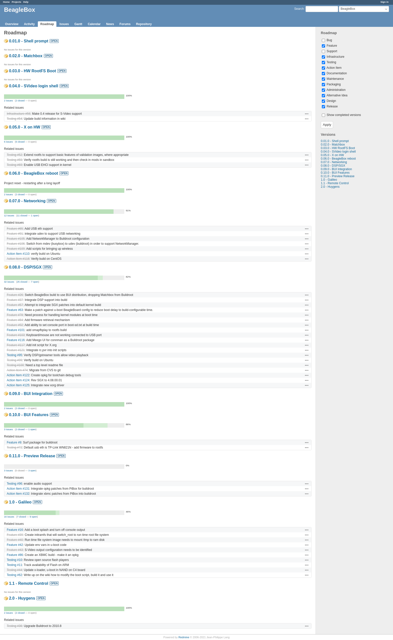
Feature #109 (16, 248)
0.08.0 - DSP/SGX (333, 165)
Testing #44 (14, 570)
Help (26, 2)
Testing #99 (14, 360)
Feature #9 (14, 442)
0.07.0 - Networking (334, 162)
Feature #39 (15, 535)
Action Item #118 (18, 259)
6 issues (8, 141)
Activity (29, 24)
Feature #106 (16, 243)
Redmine (183, 637)
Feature (329, 45)
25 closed (22, 281)
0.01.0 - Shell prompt (335, 141)
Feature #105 (16, 238)
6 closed (20, 141)
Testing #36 (14, 626)
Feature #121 (16, 350)
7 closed (21, 516)
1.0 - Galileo (329, 179)
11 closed (22, 215)
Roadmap (47, 24)
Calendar (94, 24)
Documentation (334, 73)
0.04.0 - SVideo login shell (338, 151)
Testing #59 (14, 160)
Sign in (384, 2)
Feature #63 (15, 310)
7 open (34, 281)
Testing (329, 62)
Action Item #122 (18, 375)
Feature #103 (16, 335)
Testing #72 (14, 447)
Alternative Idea (334, 95)
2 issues (8, 100)
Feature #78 (15, 315)
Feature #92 (15, 325)
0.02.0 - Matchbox (333, 144)
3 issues (8, 429)
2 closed (20, 100)
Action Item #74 (17, 370)
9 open (33, 516)
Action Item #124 (18, 380)
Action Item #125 (18, 385)
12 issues (9, 215)
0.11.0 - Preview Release (337, 176)
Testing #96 (14, 483)
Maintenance (333, 79)
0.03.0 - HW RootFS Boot (338, 148)
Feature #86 (15, 555)
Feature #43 (15, 550)
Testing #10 (14, 560)
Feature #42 (15, 545)
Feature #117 (16, 345)
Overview (11, 24)
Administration (334, 90)
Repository (144, 24)
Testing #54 (14, 118)
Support (329, 51)
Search (299, 9)
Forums (125, 24)
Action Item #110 (18, 253)
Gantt (78, 24)
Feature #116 (16, 340)
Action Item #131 (18, 488)
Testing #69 (14, 165)
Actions (307, 114)
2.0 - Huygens (330, 186)
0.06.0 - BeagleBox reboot (338, 158)
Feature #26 (15, 295)
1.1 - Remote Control (335, 183)
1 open (34, 215)
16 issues (9, 516)
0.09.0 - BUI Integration (336, 169)
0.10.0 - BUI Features (335, 172)
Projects (16, 2)
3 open (32, 470)
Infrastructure (333, 56)
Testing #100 (15, 365)
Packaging (331, 84)
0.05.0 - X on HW (332, 155)
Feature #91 (15, 233)
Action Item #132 (18, 493)
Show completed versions (341, 115)
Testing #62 (14, 575)
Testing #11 (14, 565)
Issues (64, 24)
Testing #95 (14, 355)
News (110, 24)
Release (330, 106)
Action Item (332, 68)
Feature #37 (15, 300)
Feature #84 (15, 320)
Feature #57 (15, 305)
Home (6, 2)
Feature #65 (15, 228)
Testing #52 (14, 155)
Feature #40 (15, 540)
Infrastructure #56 (18, 113)
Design (329, 101)
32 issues (9, 281)
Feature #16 (15, 530)
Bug (327, 40)
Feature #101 (16, 330)
